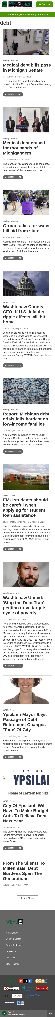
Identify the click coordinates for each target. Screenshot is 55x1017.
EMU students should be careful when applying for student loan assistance (25, 507)
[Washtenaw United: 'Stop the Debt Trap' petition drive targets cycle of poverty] (26, 574)
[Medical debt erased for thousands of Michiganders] (26, 120)
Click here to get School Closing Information (28, 14)
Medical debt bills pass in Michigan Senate (27, 68)
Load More (27, 898)
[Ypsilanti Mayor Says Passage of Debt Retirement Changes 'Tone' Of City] (26, 691)
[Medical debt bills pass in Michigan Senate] (26, 42)
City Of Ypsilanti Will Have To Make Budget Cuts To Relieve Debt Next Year (25, 813)
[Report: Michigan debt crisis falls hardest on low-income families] (26, 391)
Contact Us (11, 951)
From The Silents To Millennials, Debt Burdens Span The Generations (24, 871)
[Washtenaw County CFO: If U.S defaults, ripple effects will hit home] (26, 283)
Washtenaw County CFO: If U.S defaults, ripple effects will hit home (24, 314)
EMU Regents (12, 964)
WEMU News (9, 302)
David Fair (7, 619)
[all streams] (51, 1013)
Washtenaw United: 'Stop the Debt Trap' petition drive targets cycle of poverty (24, 605)
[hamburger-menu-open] (4, 4)
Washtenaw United (12, 593)
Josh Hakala (8, 328)
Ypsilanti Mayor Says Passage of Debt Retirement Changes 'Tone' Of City (25, 722)
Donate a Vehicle (13, 939)
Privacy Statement (14, 945)
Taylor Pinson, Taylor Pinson (16, 522)
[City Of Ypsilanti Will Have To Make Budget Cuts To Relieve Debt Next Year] (26, 782)
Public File (10, 958)
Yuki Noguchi (9, 885)
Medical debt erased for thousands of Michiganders (24, 147)
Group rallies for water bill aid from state (26, 228)
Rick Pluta (7, 237)
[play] (4, 1013)
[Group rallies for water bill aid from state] (26, 202)
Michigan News (10, 60)
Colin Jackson (9, 77)
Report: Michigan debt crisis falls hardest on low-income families (26, 419)
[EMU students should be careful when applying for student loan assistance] (26, 477)
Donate (46, 4)
